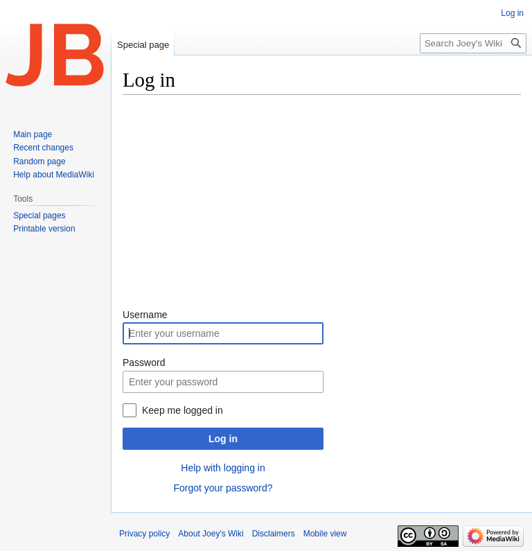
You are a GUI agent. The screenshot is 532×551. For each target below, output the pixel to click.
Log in (223, 438)
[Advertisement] (322, 203)
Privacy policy (144, 534)
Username (145, 314)
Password (144, 362)
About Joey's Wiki (210, 534)
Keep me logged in (182, 410)
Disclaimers (273, 534)
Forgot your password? (222, 487)
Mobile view (325, 534)
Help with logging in (223, 467)
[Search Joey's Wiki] (473, 43)
